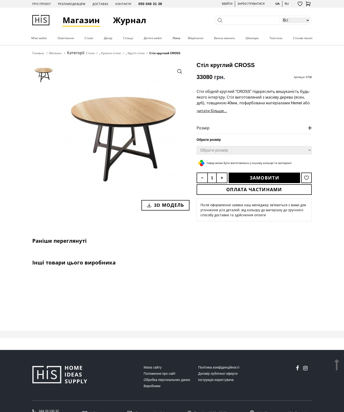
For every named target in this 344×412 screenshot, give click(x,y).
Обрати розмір (209, 140)
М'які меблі (39, 38)
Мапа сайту (152, 367)
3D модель (165, 205)
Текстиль (275, 38)
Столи (89, 38)
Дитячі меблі (153, 38)
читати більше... (212, 111)
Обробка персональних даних (167, 380)
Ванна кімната (224, 38)
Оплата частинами (254, 189)
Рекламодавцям (71, 4)
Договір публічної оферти (218, 373)
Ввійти (227, 4)
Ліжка (176, 38)
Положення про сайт (160, 373)
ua (277, 4)
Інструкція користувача (216, 380)
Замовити (264, 178)
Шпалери (252, 38)
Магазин (81, 20)
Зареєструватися (251, 4)
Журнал (129, 20)
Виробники (152, 386)
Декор (108, 38)
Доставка (100, 4)
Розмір (203, 128)
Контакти (123, 4)
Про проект (41, 4)
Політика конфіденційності (218, 367)
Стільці (128, 38)
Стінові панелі (303, 38)
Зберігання (195, 38)
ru (287, 4)
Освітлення (66, 38)
